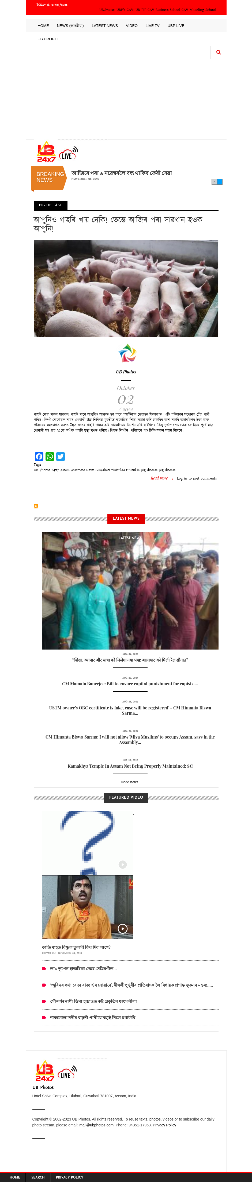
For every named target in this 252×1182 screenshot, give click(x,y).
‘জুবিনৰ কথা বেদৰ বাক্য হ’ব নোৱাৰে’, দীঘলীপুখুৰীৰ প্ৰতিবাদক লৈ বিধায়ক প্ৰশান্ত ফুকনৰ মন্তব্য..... (131, 985)
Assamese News (82, 470)
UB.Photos (107, 10)
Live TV (153, 26)
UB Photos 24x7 (46, 470)
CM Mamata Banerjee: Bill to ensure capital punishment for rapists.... (130, 683)
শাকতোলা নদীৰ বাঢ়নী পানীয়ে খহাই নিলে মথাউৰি (92, 1017)
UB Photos (126, 371)
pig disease (167, 470)
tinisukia (118, 470)
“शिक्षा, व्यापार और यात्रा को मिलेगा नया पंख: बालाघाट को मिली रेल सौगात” (130, 660)
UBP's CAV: (126, 10)
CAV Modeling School (199, 10)
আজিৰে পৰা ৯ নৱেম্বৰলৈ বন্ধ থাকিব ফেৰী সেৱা (122, 172)
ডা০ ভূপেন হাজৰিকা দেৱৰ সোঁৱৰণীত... (83, 968)
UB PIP (141, 10)
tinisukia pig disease (141, 470)
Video (132, 26)
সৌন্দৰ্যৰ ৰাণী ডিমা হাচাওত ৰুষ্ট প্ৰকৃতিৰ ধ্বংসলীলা (93, 1001)
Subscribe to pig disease (36, 506)
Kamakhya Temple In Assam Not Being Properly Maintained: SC (130, 766)
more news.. (130, 782)
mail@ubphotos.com (96, 1125)
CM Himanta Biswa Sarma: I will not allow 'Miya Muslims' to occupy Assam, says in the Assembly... (130, 739)
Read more (162, 478)
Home (43, 26)
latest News (130, 538)
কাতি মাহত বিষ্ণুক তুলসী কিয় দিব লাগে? (76, 947)
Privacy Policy (164, 1125)
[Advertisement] (126, 96)
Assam (65, 470)
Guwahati (103, 470)
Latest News (105, 26)
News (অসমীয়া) (70, 26)
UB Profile (49, 39)
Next (220, 181)
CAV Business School (164, 10)
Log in (182, 478)
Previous (214, 181)
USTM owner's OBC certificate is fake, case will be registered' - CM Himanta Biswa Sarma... (130, 710)
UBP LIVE (176, 26)
